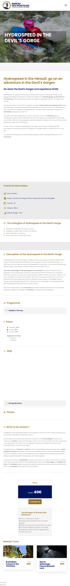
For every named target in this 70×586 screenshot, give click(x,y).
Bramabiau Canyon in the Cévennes (12, 564)
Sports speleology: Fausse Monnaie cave (47, 565)
